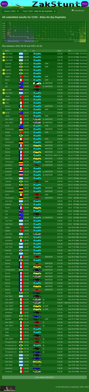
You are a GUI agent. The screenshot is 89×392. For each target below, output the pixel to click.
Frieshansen (9, 129)
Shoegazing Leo (11, 342)
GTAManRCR (10, 270)
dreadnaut (8, 168)
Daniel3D (8, 165)
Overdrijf (8, 90)
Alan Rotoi (8, 54)
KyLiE (7, 113)
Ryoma (7, 106)
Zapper (7, 77)
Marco (7, 80)
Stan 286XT (9, 119)
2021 (10, 11)
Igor (6, 83)
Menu (4, 4)
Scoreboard (79, 10)
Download (83, 54)
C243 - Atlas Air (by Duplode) (38, 11)
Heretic (7, 149)
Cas (6, 211)
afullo (7, 103)
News (84, 4)
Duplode (8, 63)
